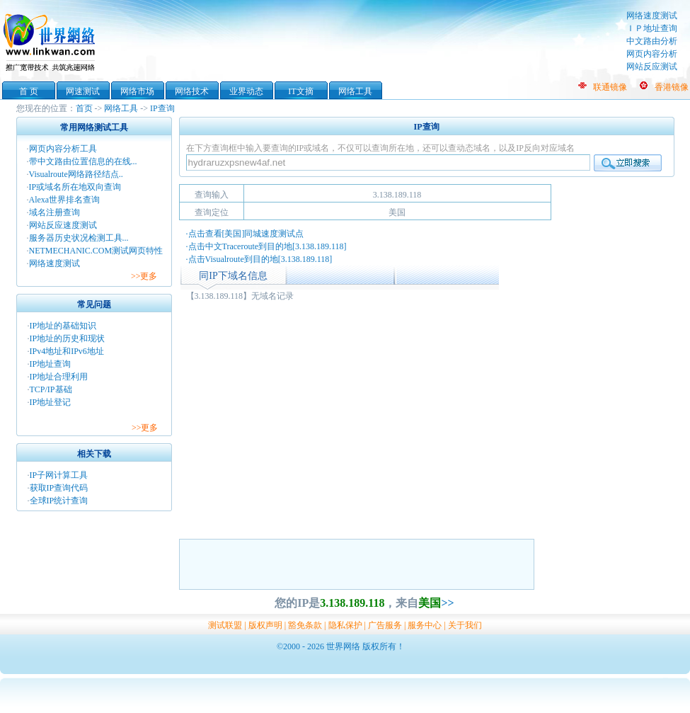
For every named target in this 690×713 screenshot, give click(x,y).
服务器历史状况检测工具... (79, 238)
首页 (84, 108)
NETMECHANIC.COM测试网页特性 (96, 251)
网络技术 (192, 91)
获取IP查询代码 (59, 488)
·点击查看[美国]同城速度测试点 (245, 234)
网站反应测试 (651, 67)
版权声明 (265, 625)
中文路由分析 (651, 41)
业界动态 (246, 91)
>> (447, 603)
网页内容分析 (651, 54)
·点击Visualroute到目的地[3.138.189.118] (259, 259)
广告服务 (385, 625)
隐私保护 (345, 625)
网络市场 (137, 91)
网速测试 (83, 91)
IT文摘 (300, 91)
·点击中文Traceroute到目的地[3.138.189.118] (266, 246)
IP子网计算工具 (59, 475)
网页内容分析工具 (63, 149)
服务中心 (425, 625)
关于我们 (465, 625)
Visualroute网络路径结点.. (76, 174)
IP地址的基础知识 (63, 326)
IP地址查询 (50, 364)
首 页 (28, 91)
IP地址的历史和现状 (67, 338)
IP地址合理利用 (59, 377)
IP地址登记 (50, 402)
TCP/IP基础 (51, 389)
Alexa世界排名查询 (64, 200)
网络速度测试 (651, 16)
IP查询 (162, 108)
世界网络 (51, 41)
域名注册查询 (54, 212)
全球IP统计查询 (59, 501)
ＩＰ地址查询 (651, 28)
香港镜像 (672, 87)
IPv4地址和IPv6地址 (67, 351)
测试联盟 (225, 625)
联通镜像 (610, 87)
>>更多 (144, 276)
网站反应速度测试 (63, 225)
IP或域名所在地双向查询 (75, 187)
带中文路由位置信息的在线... (83, 161)
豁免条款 (305, 625)
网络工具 (355, 91)
